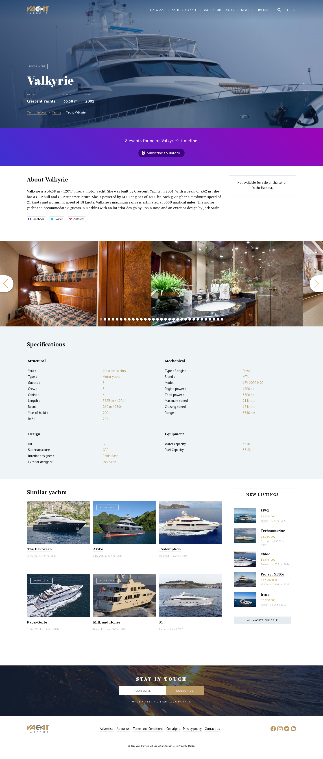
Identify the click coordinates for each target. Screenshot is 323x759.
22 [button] (185, 319)
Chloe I (267, 554)
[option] (227, 283)
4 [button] (113, 319)
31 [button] (222, 319)
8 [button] (129, 319)
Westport (164, 556)
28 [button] (210, 319)
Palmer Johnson (101, 629)
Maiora (162, 629)
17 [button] (165, 319)
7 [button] (125, 319)
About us (123, 728)
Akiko (98, 549)
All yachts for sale (262, 620)
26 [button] (202, 319)
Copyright (173, 728)
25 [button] (197, 319)
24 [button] (193, 319)
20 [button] (177, 319)
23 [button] (189, 319)
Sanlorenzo (267, 564)
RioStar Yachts (34, 629)
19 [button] (173, 319)
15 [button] (157, 319)
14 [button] (153, 319)
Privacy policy (192, 728)
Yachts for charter (219, 10)
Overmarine (267, 541)
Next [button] (316, 283)
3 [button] (109, 319)
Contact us (212, 728)
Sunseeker (32, 556)
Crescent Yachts (41, 101)
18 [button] (169, 319)
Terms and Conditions (148, 728)
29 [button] (214, 319)
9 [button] (133, 319)
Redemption (170, 549)
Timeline (262, 10)
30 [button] (218, 319)
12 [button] (145, 319)
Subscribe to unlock (163, 152)
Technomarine (273, 530)
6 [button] (121, 319)
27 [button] (206, 319)
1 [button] (101, 319)
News (245, 10)
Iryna (265, 594)
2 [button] (105, 319)
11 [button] (141, 319)
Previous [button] (6, 283)
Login (291, 10)
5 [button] (117, 319)
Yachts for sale (184, 10)
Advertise (106, 728)
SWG (265, 510)
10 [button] (137, 319)
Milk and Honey (106, 622)
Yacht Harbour (38, 10)
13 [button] (149, 319)
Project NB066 (272, 574)
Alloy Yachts (99, 556)
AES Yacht (266, 584)
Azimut (264, 521)
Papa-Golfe (37, 622)
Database (157, 10)
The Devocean (39, 549)
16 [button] (161, 319)
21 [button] (181, 319)
